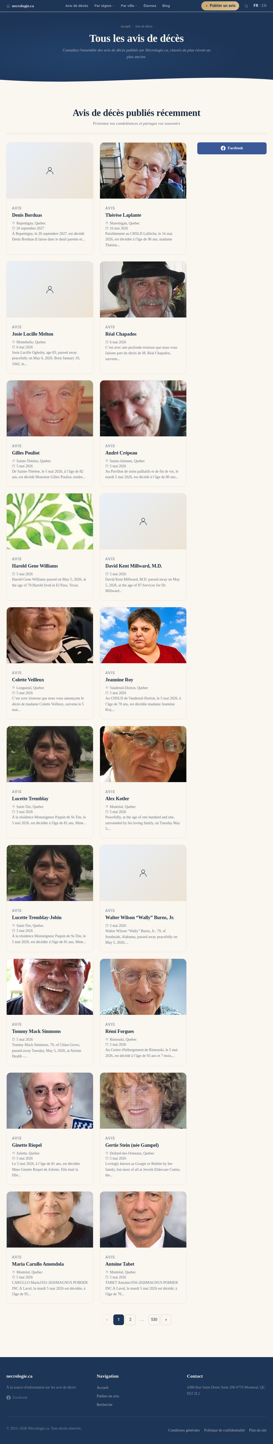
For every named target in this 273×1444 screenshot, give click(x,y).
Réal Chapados (120, 334)
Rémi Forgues (119, 1031)
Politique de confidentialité (224, 1430)
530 (154, 1319)
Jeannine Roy (119, 679)
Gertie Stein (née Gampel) (132, 1145)
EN (264, 5)
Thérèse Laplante (123, 215)
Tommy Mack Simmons (36, 1031)
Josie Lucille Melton (32, 334)
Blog (166, 5)
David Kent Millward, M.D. (133, 566)
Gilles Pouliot (25, 453)
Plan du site (258, 1430)
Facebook (232, 148)
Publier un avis (220, 5)
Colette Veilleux (28, 679)
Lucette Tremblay (30, 798)
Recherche (105, 1405)
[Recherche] (246, 6)
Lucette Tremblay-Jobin (36, 917)
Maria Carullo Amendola (38, 1264)
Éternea (150, 5)
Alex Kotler (117, 798)
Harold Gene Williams (35, 566)
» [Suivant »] (166, 1319)
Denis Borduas (27, 215)
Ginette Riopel (27, 1145)
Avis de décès (76, 5)
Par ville (129, 5)
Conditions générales (184, 1430)
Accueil (125, 26)
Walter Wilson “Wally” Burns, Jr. (139, 917)
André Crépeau (121, 453)
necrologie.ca (20, 5)
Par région (104, 5)
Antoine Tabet (119, 1264)
